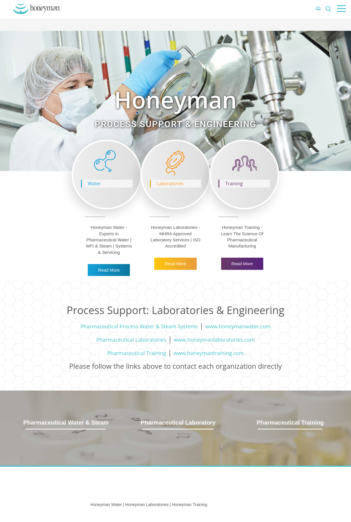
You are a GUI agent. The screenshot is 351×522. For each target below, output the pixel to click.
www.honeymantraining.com (208, 353)
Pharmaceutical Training (136, 353)
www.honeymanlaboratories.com (214, 339)
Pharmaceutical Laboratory (178, 422)
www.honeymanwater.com (238, 326)
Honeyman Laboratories (147, 504)
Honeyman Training (189, 504)
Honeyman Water (106, 504)
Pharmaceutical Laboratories (131, 339)
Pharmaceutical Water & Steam (66, 422)
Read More (109, 270)
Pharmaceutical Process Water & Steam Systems (139, 326)
